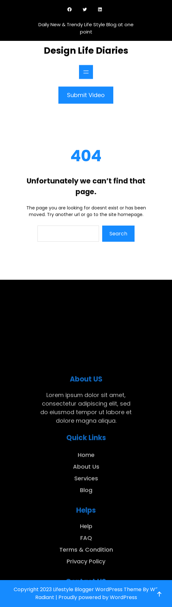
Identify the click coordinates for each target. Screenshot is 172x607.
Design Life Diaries (86, 49)
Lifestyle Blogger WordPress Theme (97, 589)
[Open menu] (86, 70)
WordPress (123, 597)
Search (118, 233)
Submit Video (86, 93)
